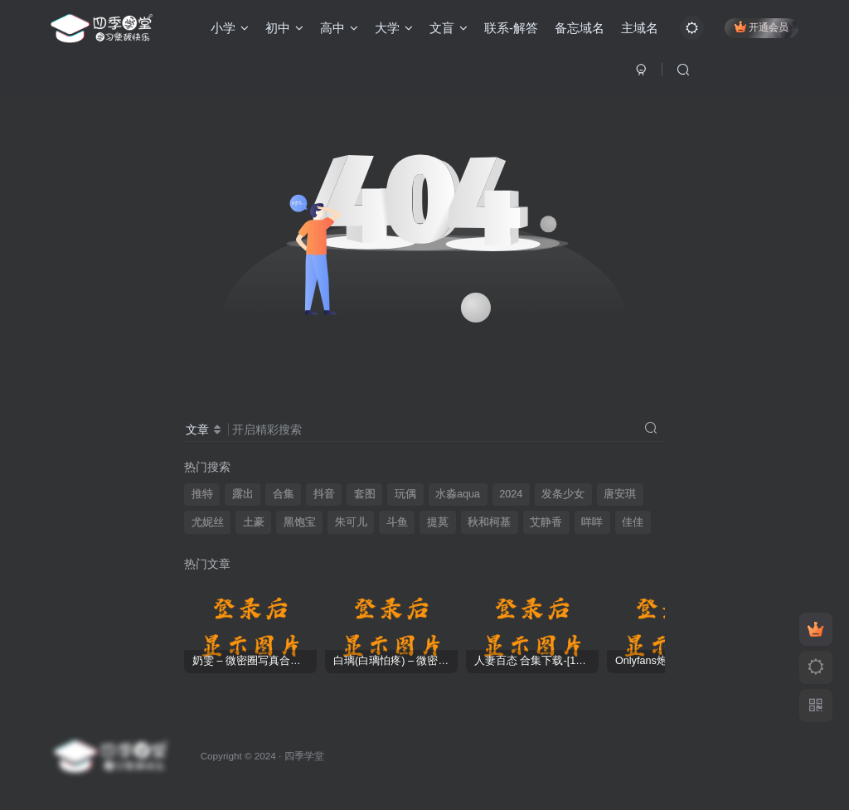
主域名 (639, 28)
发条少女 (563, 494)
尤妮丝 (208, 522)
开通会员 (761, 27)
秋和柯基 (489, 522)
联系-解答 (511, 28)
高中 (339, 28)
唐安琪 (620, 494)
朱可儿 (351, 522)
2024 (510, 494)
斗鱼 (397, 522)
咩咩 (592, 522)
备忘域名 (579, 28)
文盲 (448, 28)
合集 (283, 494)
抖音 (324, 494)
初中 (284, 28)
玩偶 (405, 494)
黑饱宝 (300, 522)
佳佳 (632, 522)
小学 (230, 28)
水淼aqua (457, 494)
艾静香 (546, 522)
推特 (202, 494)
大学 (394, 28)
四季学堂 (304, 755)
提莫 (438, 522)
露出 (243, 494)
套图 (365, 494)
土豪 (253, 522)
